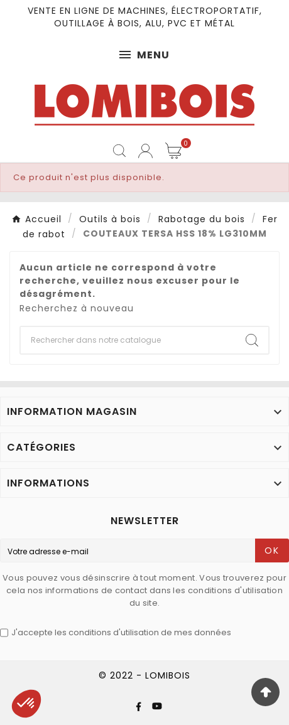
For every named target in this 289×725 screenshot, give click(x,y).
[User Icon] (145, 151)
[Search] (252, 340)
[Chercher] (128, 340)
